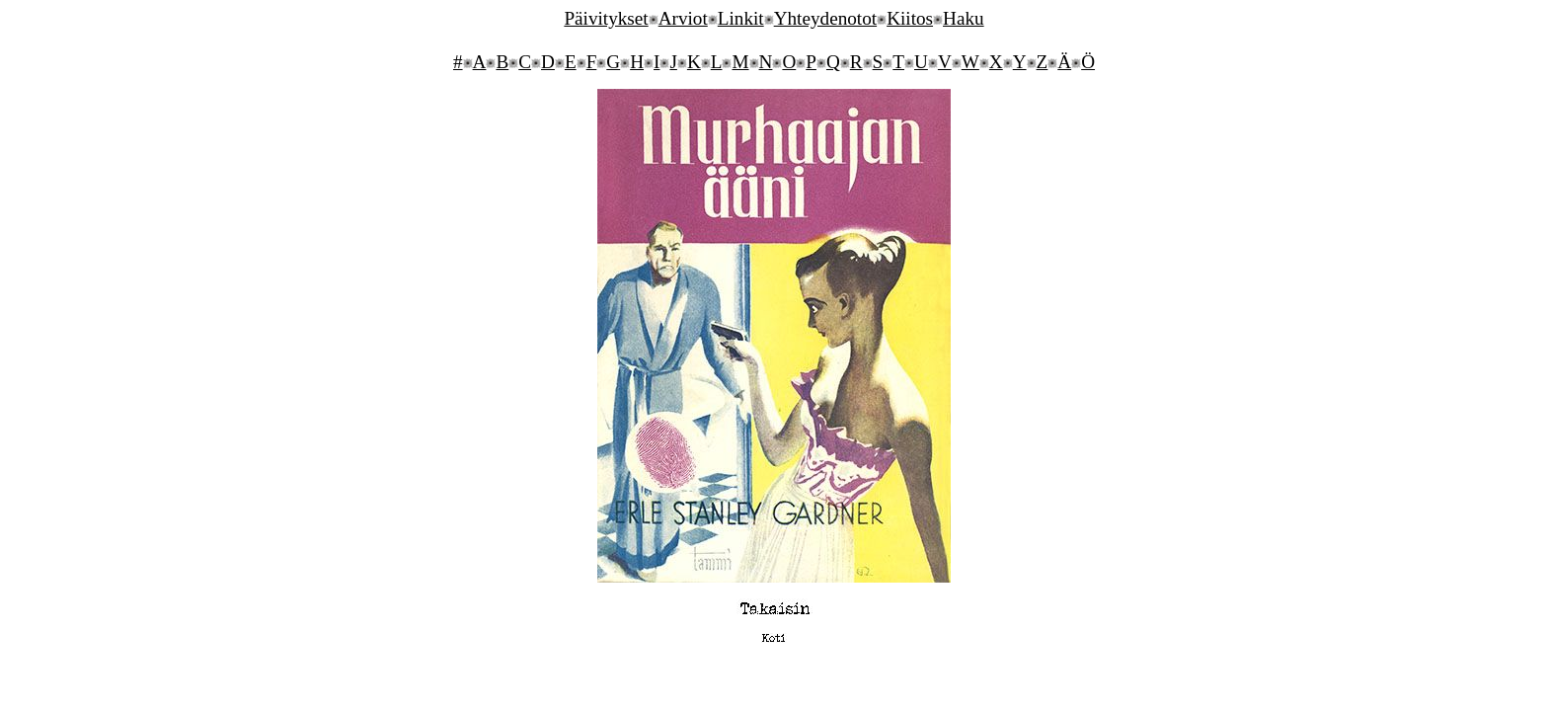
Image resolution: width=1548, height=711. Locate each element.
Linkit (741, 18)
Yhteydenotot (825, 18)
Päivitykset (606, 18)
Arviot (683, 18)
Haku (963, 18)
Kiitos (910, 18)
